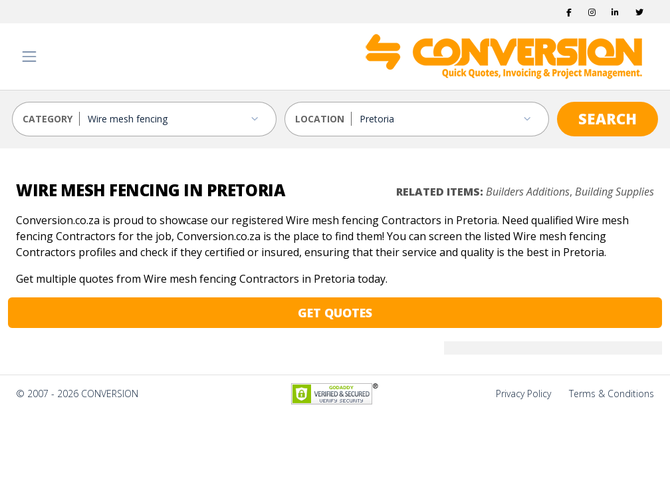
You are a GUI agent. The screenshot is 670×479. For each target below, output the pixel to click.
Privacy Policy (523, 393)
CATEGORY (47, 118)
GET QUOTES (335, 313)
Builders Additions (528, 191)
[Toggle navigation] (29, 57)
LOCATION (319, 118)
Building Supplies (614, 191)
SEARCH (607, 118)
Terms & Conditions (611, 393)
